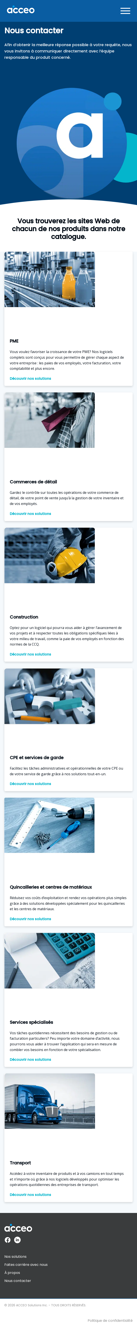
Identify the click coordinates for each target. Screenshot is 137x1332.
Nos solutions (15, 1256)
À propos (12, 1272)
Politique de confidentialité (110, 1320)
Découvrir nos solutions (30, 378)
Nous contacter (17, 1280)
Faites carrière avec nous (26, 1264)
